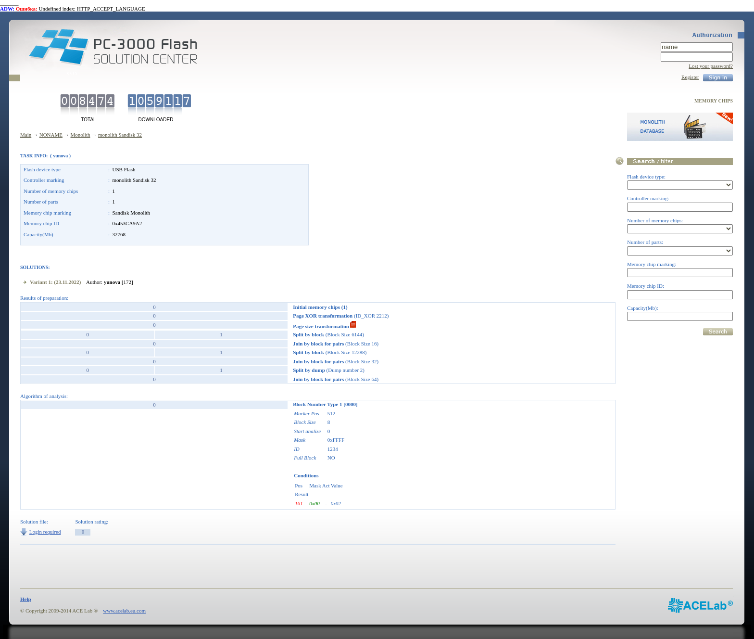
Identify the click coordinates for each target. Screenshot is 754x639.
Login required (45, 532)
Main (25, 135)
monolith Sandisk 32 (120, 135)
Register (690, 77)
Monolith (80, 135)
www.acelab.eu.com (124, 610)
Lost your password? (711, 66)
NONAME (51, 135)
